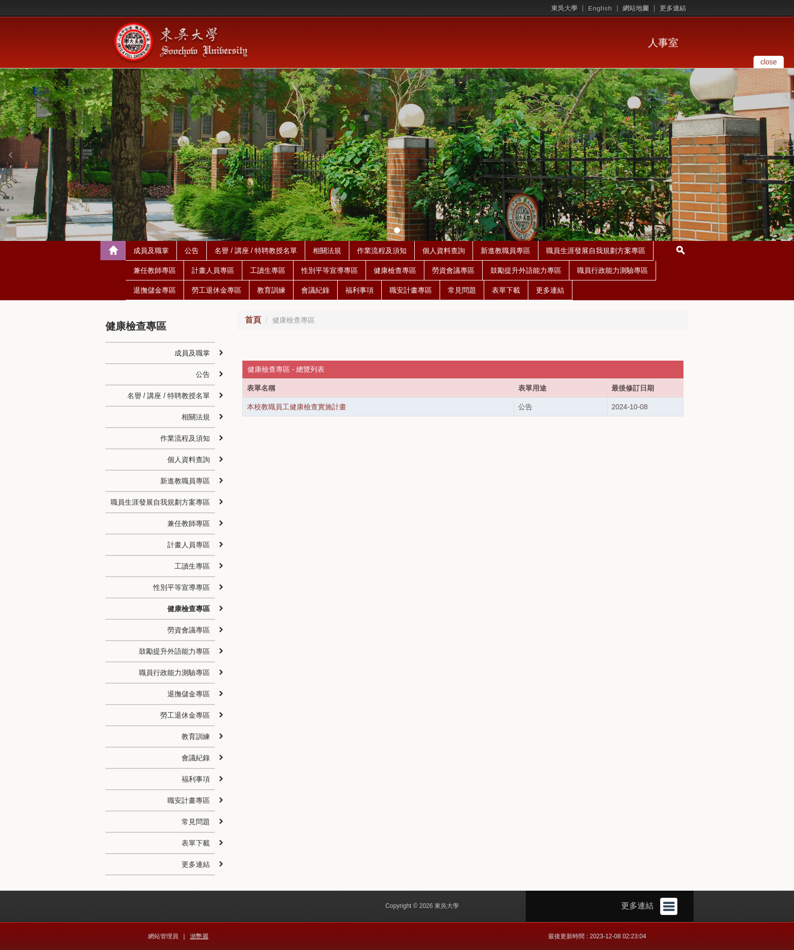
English (600, 8)
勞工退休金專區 (216, 290)
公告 (192, 251)
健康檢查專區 (395, 270)
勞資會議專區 (453, 270)
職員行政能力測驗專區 (612, 270)
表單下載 (506, 290)
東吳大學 (564, 8)
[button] (10, 154)
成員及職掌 (151, 251)
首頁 (253, 319)
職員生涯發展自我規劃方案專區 (595, 251)
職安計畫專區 (410, 290)
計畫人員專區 (213, 270)
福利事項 (359, 290)
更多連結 (673, 8)
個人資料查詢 (443, 251)
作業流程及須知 (382, 251)
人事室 (663, 42)
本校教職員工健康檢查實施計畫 (296, 407)
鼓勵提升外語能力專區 (525, 270)
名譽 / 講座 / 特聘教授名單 (255, 251)
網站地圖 (636, 8)
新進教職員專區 (505, 251)
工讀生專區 (267, 270)
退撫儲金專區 (154, 290)
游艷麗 (199, 936)
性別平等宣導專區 (329, 270)
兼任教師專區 (154, 270)
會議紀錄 (315, 290)
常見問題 (462, 290)
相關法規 (327, 251)
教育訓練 (271, 290)
